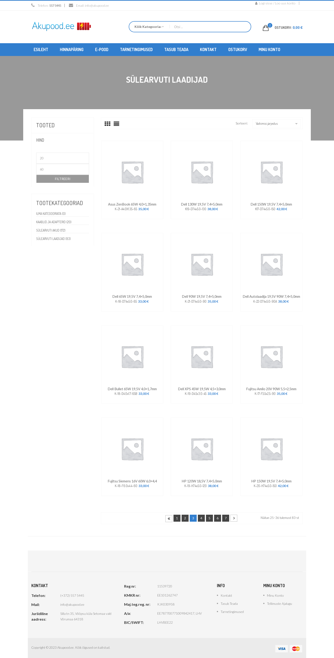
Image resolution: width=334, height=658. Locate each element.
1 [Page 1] (177, 517)
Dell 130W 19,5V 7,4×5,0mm (201, 204)
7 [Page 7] (226, 517)
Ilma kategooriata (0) (51, 213)
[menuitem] (41, 49)
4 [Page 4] (201, 517)
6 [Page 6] (217, 517)
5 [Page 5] (209, 517)
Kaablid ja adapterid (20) (54, 222)
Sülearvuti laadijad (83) (54, 238)
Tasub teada (229, 602)
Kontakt (226, 594)
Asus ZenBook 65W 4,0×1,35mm (132, 204)
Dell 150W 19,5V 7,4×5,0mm (271, 204)
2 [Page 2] (185, 517)
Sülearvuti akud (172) (51, 230)
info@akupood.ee (97, 5)
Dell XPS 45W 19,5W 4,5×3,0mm (201, 388)
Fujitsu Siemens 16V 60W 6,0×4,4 (132, 480)
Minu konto (275, 594)
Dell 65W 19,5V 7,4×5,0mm (132, 296)
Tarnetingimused (232, 610)
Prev (168, 517)
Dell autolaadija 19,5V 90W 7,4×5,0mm (271, 296)
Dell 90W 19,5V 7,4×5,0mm (201, 296)
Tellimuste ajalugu (279, 602)
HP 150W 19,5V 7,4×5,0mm (271, 480)
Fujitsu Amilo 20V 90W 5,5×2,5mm (271, 388)
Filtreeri (63, 178)
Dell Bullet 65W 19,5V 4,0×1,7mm (132, 388)
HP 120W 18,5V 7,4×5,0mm (202, 480)
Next (233, 516)
